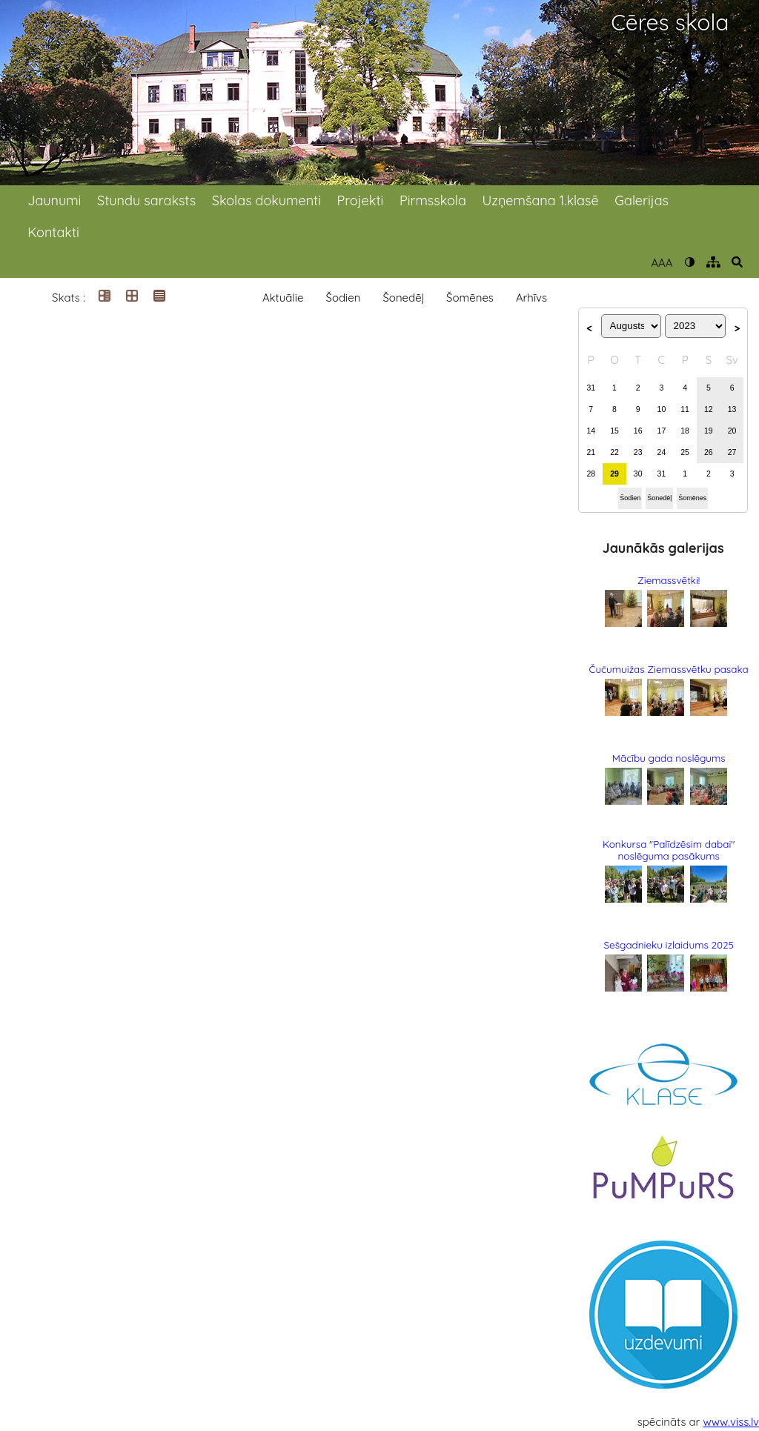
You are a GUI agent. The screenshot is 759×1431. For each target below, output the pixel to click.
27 (732, 452)
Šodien (342, 297)
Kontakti (53, 232)
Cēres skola (670, 22)
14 (590, 430)
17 (661, 430)
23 (638, 452)
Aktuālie (283, 297)
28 (590, 473)
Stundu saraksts (146, 200)
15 (614, 430)
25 (684, 452)
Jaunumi (54, 200)
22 (614, 452)
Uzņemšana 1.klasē (541, 200)
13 (732, 409)
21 (590, 452)
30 (638, 473)
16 (638, 430)
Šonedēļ (403, 297)
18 (684, 430)
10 (661, 409)
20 (732, 430)
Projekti (360, 200)
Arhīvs (531, 297)
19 (708, 430)
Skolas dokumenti (266, 200)
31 (590, 387)
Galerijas (641, 200)
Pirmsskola (433, 200)
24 (661, 452)
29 (614, 473)
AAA (661, 263)
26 (708, 452)
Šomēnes (470, 297)
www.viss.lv (731, 1422)
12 (708, 409)
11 (684, 409)
